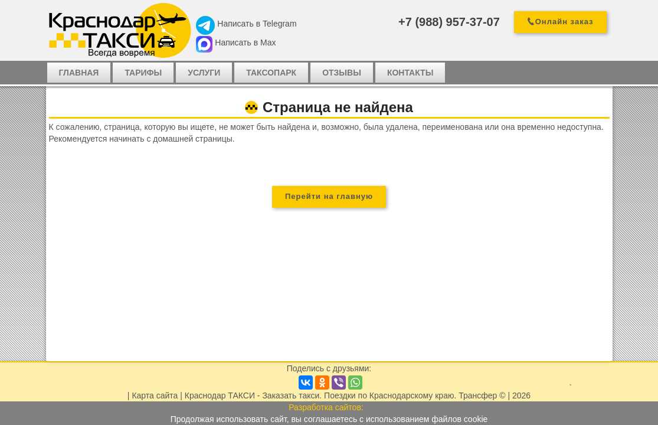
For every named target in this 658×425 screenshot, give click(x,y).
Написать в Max (245, 42)
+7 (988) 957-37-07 (449, 21)
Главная (79, 72)
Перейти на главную (329, 196)
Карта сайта (155, 395)
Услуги (204, 72)
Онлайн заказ (564, 21)
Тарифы (143, 72)
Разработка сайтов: (326, 407)
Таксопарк (271, 72)
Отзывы (341, 72)
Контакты (410, 72)
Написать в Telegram (256, 23)
